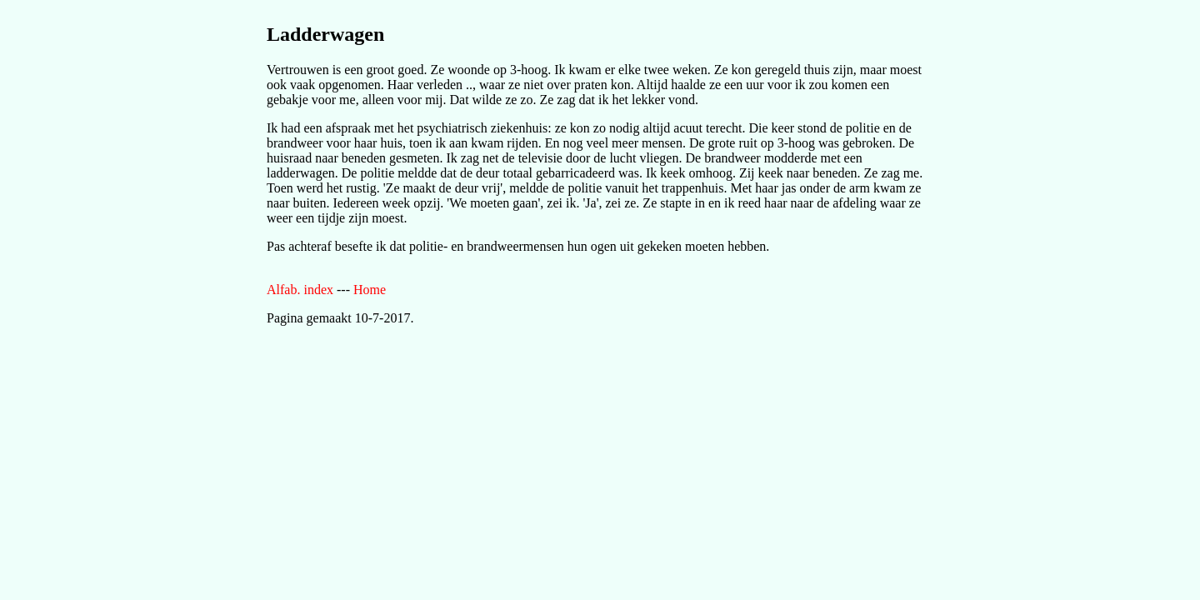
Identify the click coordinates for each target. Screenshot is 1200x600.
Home (369, 289)
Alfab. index (300, 289)
